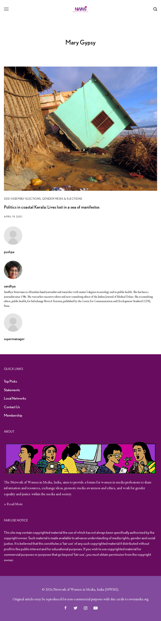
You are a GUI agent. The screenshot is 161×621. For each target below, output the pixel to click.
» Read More (13, 504)
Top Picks (10, 381)
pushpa (9, 252)
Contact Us (12, 407)
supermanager (14, 339)
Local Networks (15, 398)
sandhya (9, 286)
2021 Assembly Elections (22, 198)
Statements (12, 390)
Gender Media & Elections (62, 198)
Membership (13, 415)
